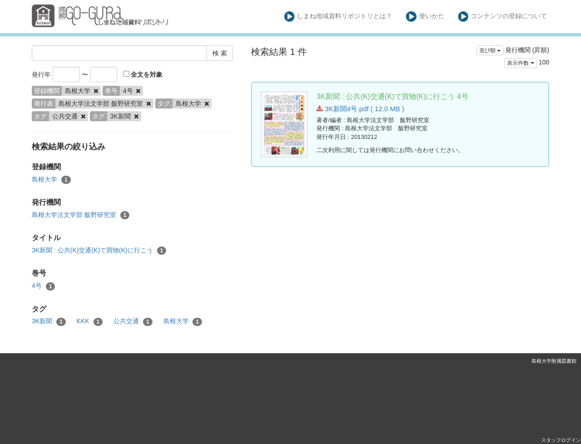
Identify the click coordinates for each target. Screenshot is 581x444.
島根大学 (51, 180)
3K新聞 (49, 321)
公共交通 (133, 321)
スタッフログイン (561, 440)
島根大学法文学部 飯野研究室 (80, 215)
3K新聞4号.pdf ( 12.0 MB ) (360, 109)
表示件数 (520, 63)
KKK (90, 321)
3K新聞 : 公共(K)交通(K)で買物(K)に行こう (99, 251)
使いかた (425, 16)
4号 (43, 286)
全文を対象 (143, 74)
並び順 (490, 50)
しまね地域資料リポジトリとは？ (338, 16)
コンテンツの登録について (502, 16)
